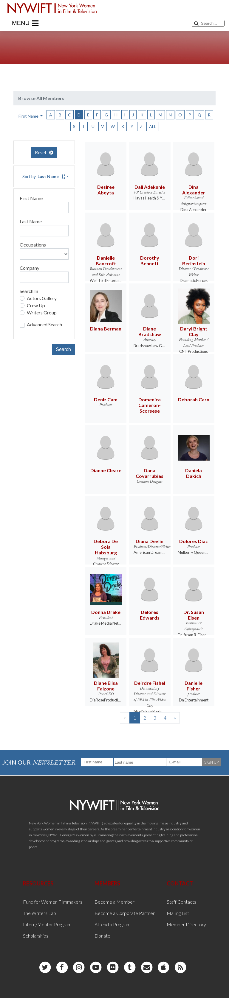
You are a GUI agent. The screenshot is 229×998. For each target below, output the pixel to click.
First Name (31, 198)
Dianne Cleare (105, 470)
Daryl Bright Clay (193, 331)
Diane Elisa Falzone (106, 685)
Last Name (31, 221)
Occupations (33, 244)
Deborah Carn (193, 399)
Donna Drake (105, 612)
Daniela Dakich (193, 473)
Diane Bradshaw (149, 331)
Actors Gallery (42, 298)
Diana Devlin (149, 541)
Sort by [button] (43, 176)
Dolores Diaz (193, 541)
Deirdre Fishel (149, 683)
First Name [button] (28, 115)
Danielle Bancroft (106, 260)
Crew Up (36, 305)
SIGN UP (211, 762)
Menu (25, 23)
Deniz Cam (105, 399)
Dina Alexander (193, 189)
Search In (29, 291)
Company (29, 268)
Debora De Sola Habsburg (106, 546)
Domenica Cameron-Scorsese (149, 405)
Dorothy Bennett (149, 260)
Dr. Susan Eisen (193, 614)
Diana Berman (105, 328)
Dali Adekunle (149, 187)
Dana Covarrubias (149, 473)
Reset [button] (44, 152)
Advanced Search (44, 324)
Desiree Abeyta (105, 189)
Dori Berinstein (193, 260)
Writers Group (42, 312)
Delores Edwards (150, 614)
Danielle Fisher (193, 685)
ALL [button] (152, 126)
